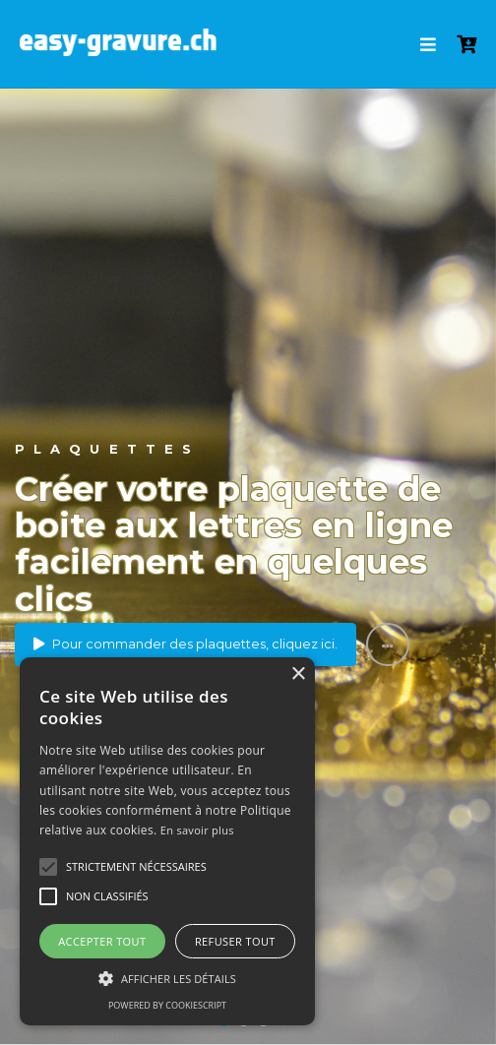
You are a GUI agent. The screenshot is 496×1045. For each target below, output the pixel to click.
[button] (48, 867)
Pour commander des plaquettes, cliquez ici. (185, 643)
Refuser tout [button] (235, 941)
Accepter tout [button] (102, 941)
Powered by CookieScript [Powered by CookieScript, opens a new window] (167, 1005)
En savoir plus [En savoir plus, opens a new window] (197, 830)
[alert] (167, 841)
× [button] (297, 674)
